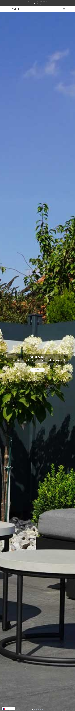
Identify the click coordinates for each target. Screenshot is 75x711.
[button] (8, 708)
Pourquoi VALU (29, 4)
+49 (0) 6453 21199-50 (41, 2)
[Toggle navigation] (64, 9)
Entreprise (21, 4)
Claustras (37, 370)
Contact (53, 4)
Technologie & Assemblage (42, 4)
